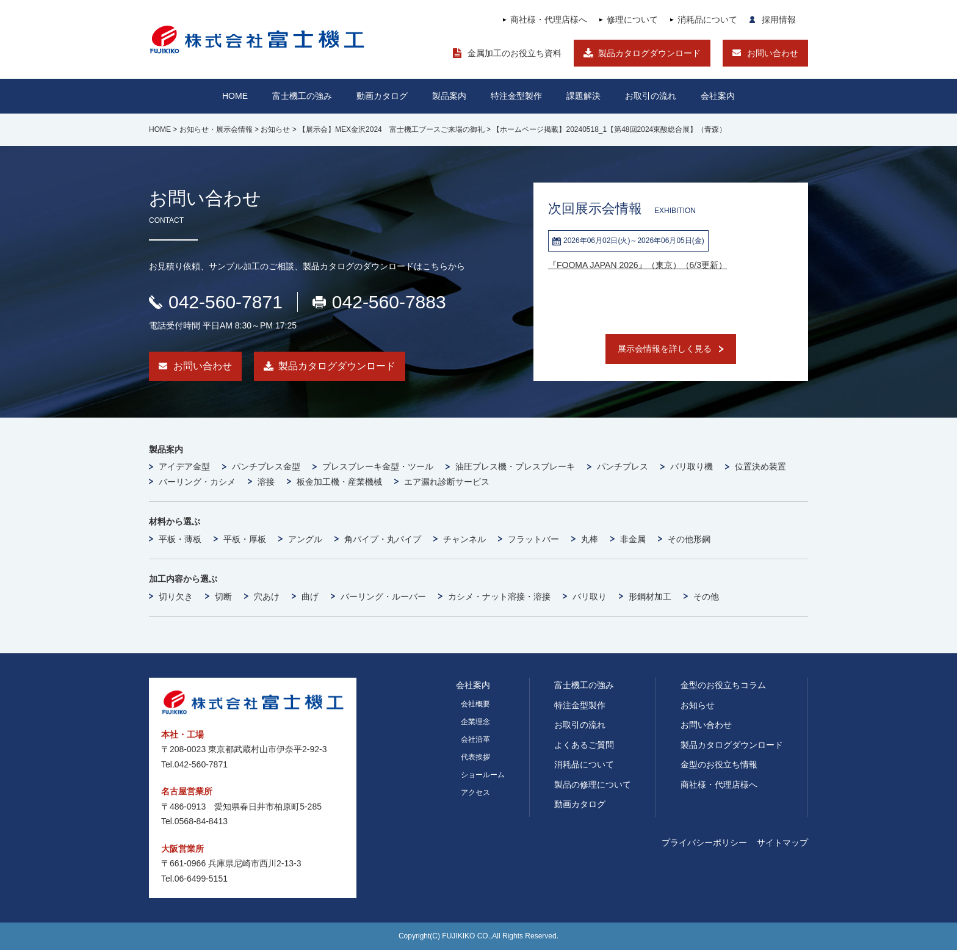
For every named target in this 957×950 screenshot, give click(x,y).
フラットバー (533, 539)
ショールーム (483, 775)
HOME (235, 96)
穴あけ (267, 596)
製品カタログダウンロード (649, 53)
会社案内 (718, 96)
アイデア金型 (184, 466)
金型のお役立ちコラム (723, 685)
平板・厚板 (244, 539)
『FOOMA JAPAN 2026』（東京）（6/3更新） (637, 265)
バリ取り (589, 596)
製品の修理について (592, 784)
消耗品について (707, 19)
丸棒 (589, 539)
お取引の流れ (579, 725)
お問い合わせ (772, 53)
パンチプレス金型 (266, 466)
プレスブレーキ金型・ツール (377, 466)
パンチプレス (622, 466)
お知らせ (698, 705)
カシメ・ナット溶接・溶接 (499, 596)
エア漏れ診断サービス (446, 482)
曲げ (310, 596)
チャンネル (464, 539)
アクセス (475, 792)
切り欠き (176, 596)
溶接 (266, 482)
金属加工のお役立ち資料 (515, 53)
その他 (706, 596)
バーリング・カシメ (197, 482)
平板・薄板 (180, 539)
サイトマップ (782, 842)
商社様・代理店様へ (548, 19)
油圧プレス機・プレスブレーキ (515, 466)
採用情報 (779, 19)
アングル (305, 539)
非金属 (633, 539)
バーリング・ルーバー (383, 596)
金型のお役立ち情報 (719, 764)
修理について (632, 19)
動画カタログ (382, 96)
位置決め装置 (760, 466)
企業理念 (475, 721)
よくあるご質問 (584, 745)
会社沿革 (475, 739)
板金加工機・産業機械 (339, 482)
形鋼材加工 (650, 596)
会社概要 (475, 704)
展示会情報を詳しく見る (665, 349)
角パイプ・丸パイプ (382, 539)
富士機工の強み (584, 685)
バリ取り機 (691, 466)
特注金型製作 (579, 705)
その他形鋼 (689, 539)
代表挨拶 (475, 757)
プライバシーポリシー (704, 842)
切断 (223, 596)
